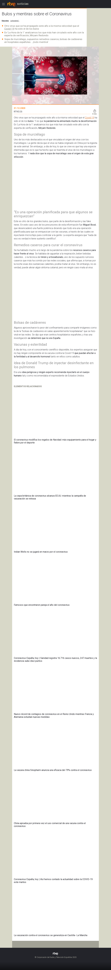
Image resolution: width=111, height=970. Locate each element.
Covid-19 (9, 28)
